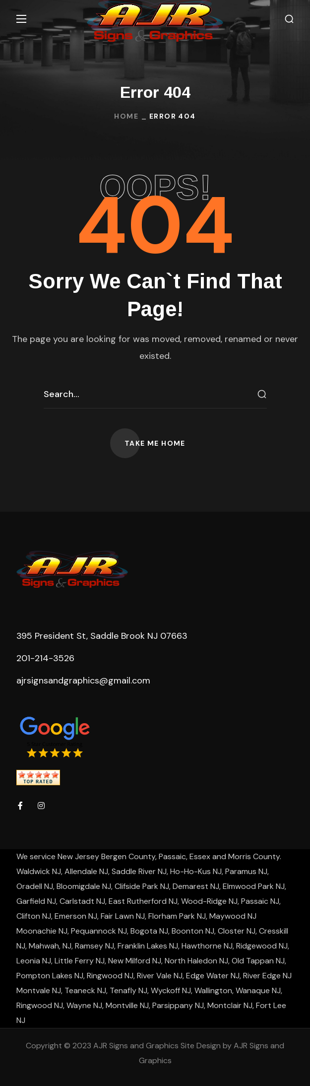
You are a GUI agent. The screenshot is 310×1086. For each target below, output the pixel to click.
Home (126, 116)
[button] (289, 19)
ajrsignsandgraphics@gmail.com (83, 680)
